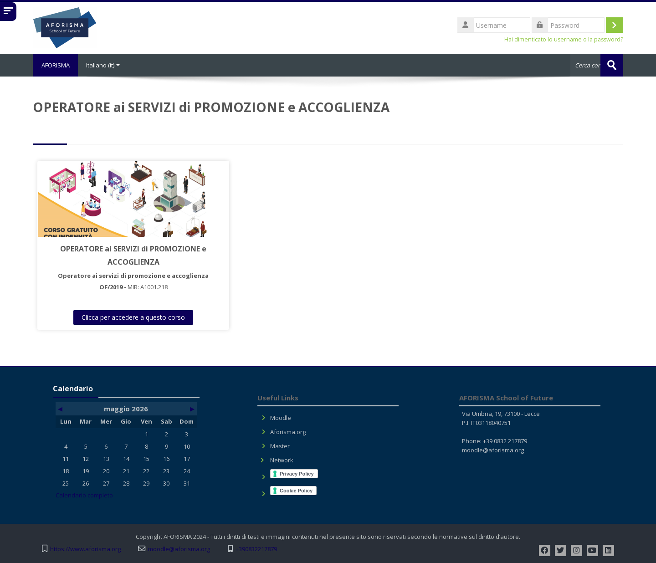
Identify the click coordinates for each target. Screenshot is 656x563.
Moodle (280, 418)
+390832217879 (256, 549)
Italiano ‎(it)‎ (104, 65)
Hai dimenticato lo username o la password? (563, 39)
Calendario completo (84, 495)
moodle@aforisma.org (493, 450)
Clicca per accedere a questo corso (112, 317)
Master (280, 446)
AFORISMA (56, 65)
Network (281, 460)
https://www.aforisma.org (85, 549)
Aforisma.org (288, 432)
